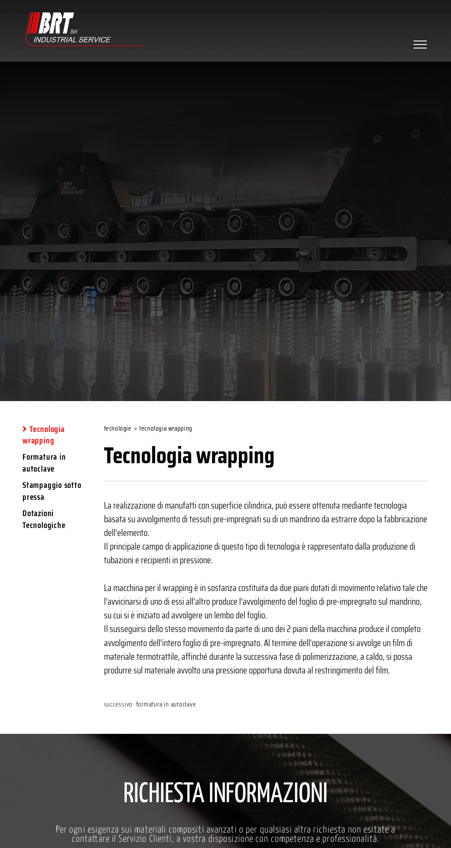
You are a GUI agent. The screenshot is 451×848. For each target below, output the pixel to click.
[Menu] (419, 44)
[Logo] (85, 30)
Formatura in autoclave (166, 704)
